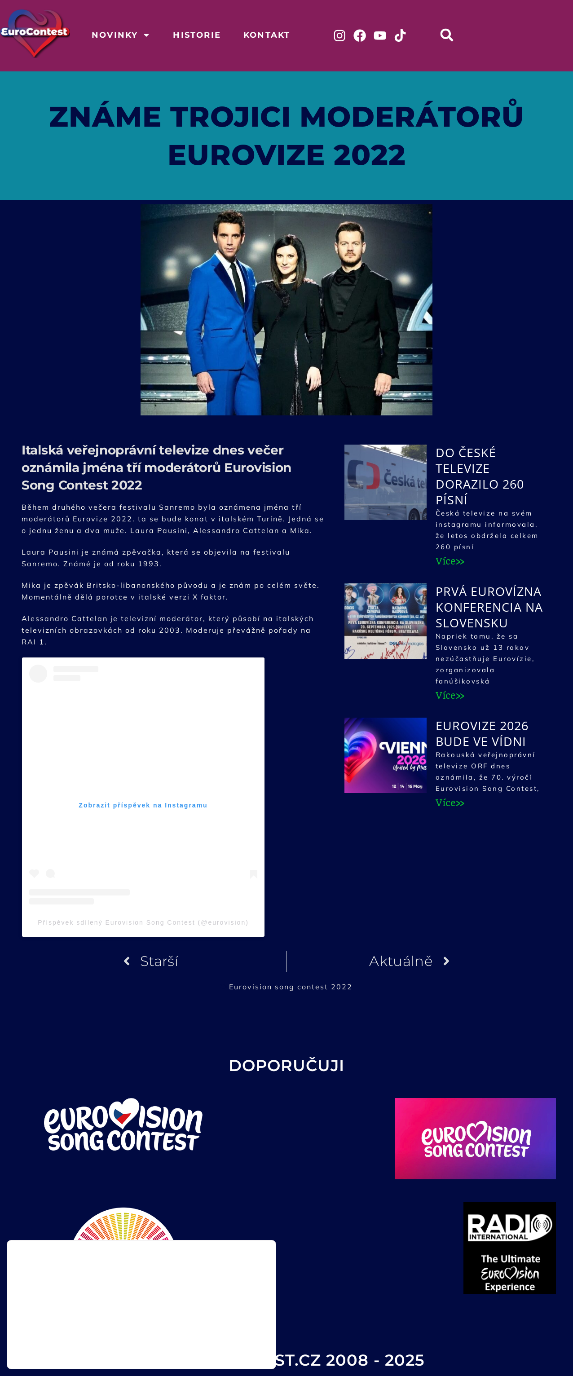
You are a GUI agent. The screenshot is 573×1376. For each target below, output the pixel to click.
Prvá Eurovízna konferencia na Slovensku (489, 608)
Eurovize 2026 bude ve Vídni (482, 735)
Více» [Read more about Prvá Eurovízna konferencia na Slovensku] (450, 696)
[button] (451, 34)
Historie (197, 35)
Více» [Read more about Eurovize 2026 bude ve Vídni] (450, 804)
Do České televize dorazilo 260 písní (480, 477)
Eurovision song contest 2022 (291, 987)
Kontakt (266, 35)
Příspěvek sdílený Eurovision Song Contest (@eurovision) (143, 923)
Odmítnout (230, 1350)
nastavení (112, 1353)
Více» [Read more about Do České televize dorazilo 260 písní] (450, 562)
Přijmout (230, 1331)
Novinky (121, 35)
